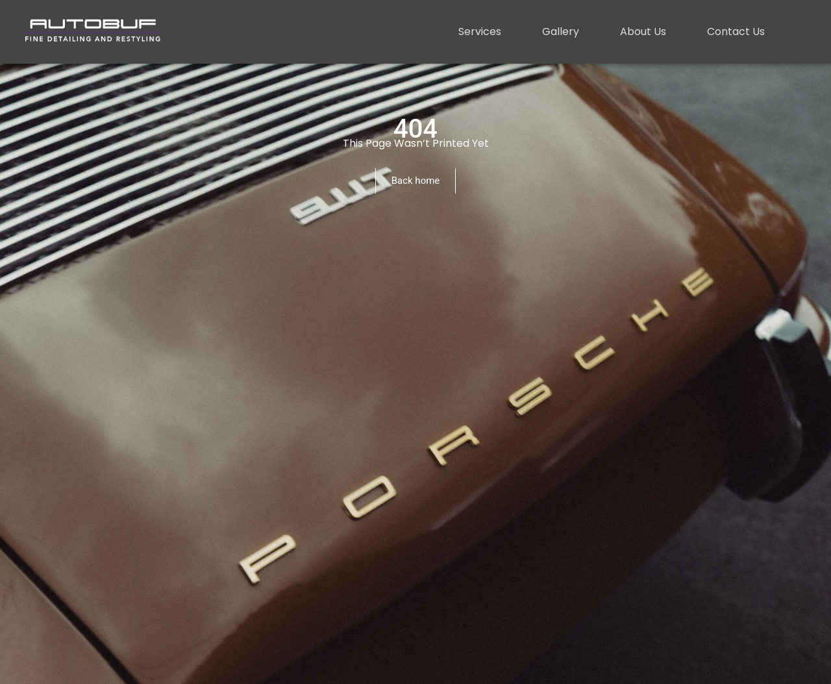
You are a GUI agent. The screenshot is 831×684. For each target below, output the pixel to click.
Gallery (560, 31)
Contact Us (736, 31)
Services (479, 31)
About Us (643, 31)
